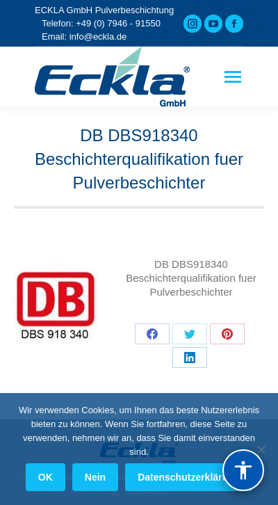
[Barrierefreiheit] (243, 470)
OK (45, 477)
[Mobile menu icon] (232, 77)
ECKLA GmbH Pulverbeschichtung (104, 10)
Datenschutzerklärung (189, 477)
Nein (95, 477)
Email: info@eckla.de (84, 36)
